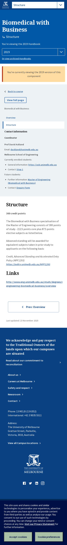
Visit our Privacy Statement (40, 524)
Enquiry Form (23, 187)
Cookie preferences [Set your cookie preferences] (49, 536)
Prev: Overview (35, 307)
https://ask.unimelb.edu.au (42, 164)
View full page (15, 100)
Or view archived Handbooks (16, 58)
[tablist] (38, 5)
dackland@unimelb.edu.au (24, 149)
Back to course (15, 91)
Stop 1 (20, 169)
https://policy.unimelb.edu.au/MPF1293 (28, 264)
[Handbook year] (33, 52)
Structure (11, 124)
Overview (10, 117)
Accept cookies (18, 536)
